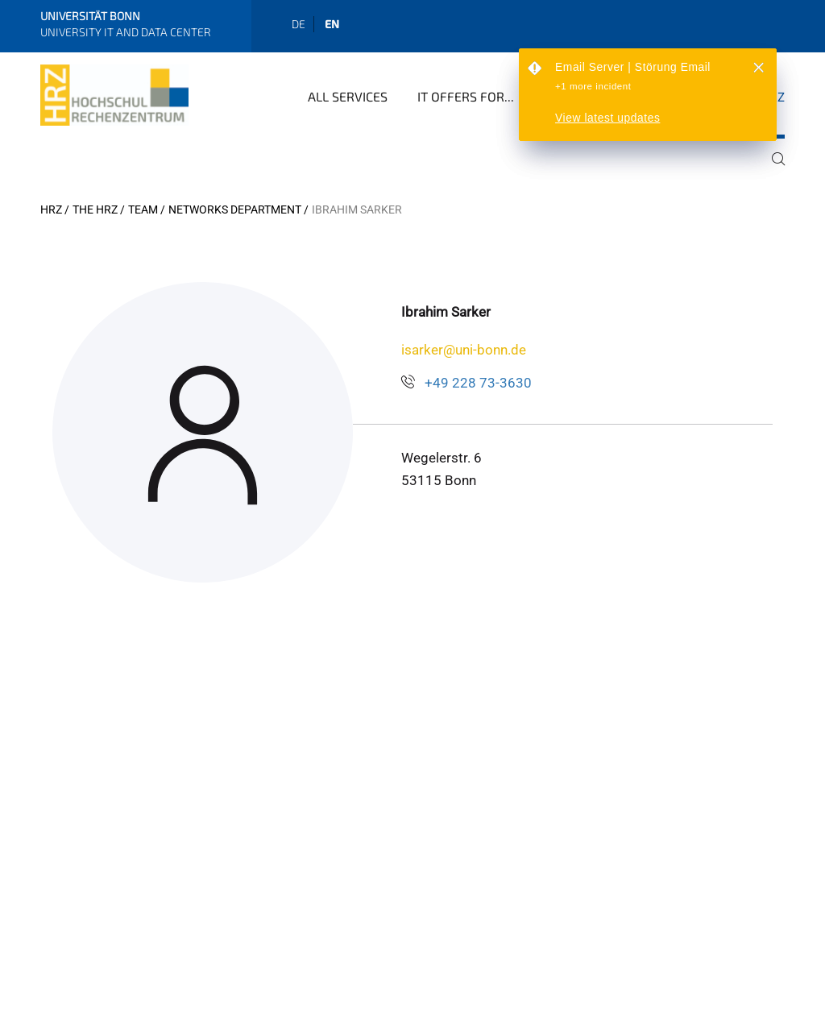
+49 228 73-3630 (478, 383)
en (332, 24)
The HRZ (95, 209)
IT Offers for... (465, 96)
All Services (348, 96)
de (298, 24)
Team (143, 209)
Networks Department (234, 209)
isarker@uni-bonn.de (463, 350)
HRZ (51, 209)
